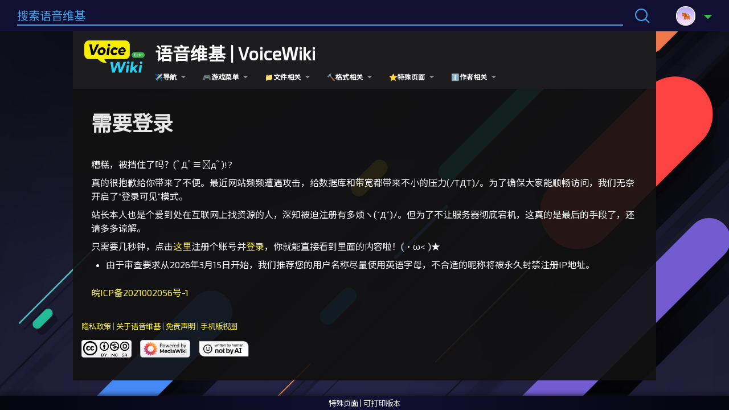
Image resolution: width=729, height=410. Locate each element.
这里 (182, 246)
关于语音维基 (138, 326)
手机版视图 (218, 326)
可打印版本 (381, 403)
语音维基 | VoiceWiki (235, 53)
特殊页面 (343, 403)
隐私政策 (96, 326)
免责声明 (180, 326)
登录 (255, 246)
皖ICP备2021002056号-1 (140, 292)
